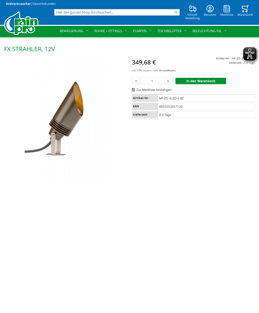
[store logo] (29, 23)
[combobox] (117, 12)
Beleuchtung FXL (209, 31)
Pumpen (142, 31)
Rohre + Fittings (110, 31)
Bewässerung (74, 31)
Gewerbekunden (44, 4)
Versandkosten (167, 70)
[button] (136, 81)
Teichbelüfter (171, 31)
